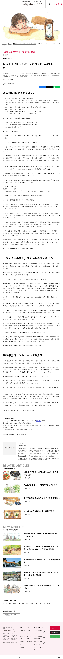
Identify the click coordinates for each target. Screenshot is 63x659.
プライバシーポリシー (38, 632)
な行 (27, 603)
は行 (31, 603)
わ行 (48, 603)
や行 (40, 603)
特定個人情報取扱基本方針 (38, 637)
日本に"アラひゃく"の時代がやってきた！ (41, 485)
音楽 (29, 628)
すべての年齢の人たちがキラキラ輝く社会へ (42, 498)
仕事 (22, 640)
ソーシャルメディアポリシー (38, 643)
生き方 (11, 83)
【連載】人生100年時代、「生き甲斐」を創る (24, 44)
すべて (5, 603)
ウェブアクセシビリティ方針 (39, 648)
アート (22, 631)
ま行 (35, 603)
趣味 (22, 628)
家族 (5, 83)
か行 (14, 603)
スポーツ (29, 632)
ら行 (44, 603)
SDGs (22, 646)
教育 (29, 640)
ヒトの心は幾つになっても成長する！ (39, 511)
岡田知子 (38, 421)
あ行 (10, 603)
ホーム (4, 44)
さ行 (18, 603)
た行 (22, 603)
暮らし (9, 44)
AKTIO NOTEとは (38, 627)
